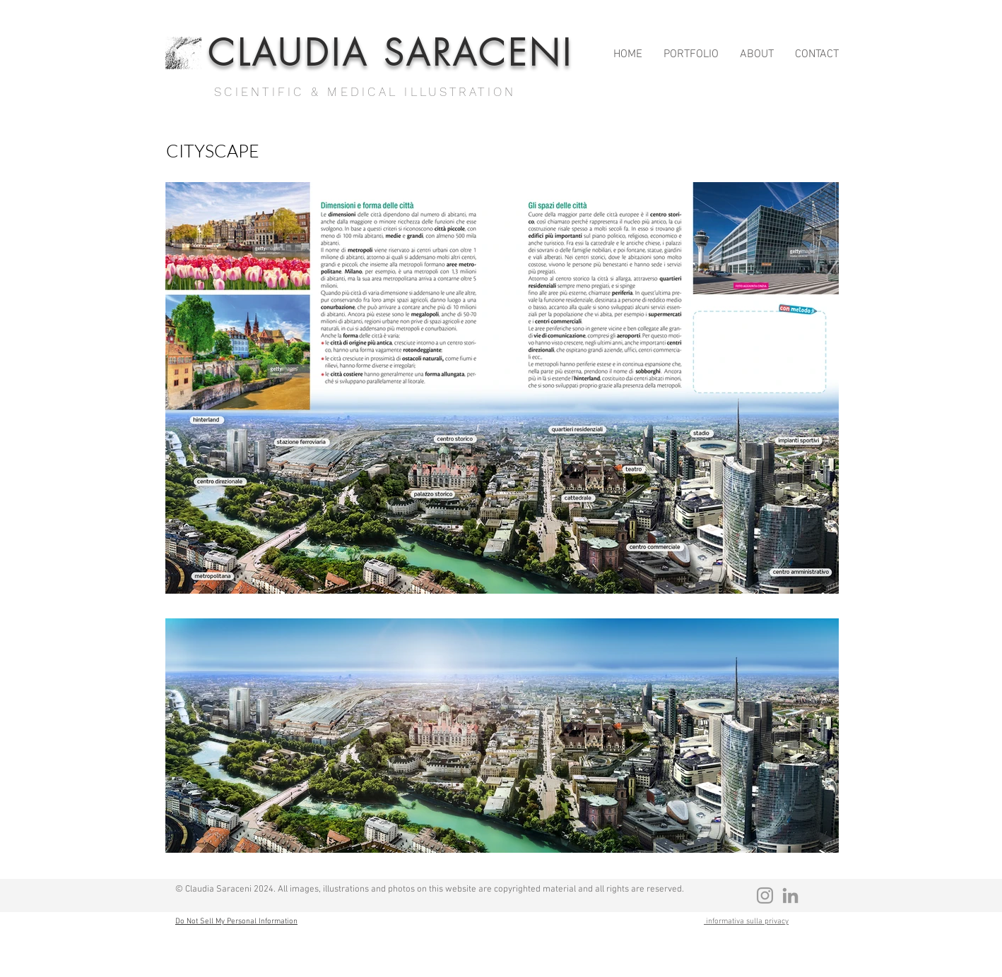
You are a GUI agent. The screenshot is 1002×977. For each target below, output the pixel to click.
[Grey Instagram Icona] (765, 895)
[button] (691, 52)
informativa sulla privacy (746, 921)
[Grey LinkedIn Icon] (790, 895)
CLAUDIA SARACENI (391, 53)
